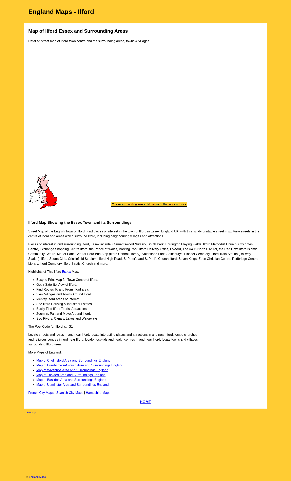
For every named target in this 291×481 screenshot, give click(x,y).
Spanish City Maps (69, 392)
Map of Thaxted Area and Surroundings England (70, 375)
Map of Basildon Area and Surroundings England (71, 380)
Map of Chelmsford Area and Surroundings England (73, 360)
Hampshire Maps (98, 392)
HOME (145, 402)
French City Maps (41, 392)
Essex (66, 271)
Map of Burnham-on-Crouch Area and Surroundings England (79, 365)
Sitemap (31, 412)
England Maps (37, 476)
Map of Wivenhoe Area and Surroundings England (72, 370)
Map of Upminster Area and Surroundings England (72, 384)
